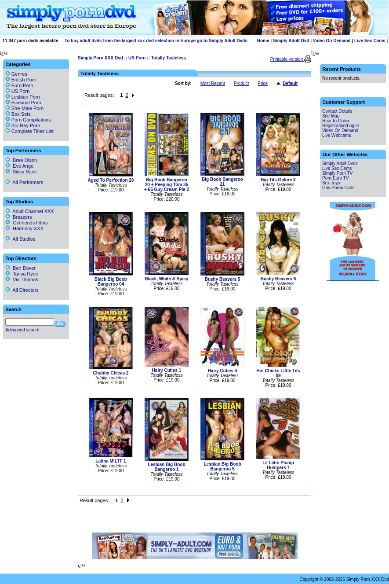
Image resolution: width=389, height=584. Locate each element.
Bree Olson (21, 160)
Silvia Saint (21, 171)
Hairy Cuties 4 (222, 370)
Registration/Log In (340, 125)
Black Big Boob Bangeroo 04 (111, 281)
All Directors (22, 290)
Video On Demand (332, 40)
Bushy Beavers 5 (222, 279)
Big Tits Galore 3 (278, 179)
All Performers (24, 182)
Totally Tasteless (168, 57)
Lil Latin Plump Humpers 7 (278, 465)
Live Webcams (336, 135)
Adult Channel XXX (29, 211)
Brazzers (18, 217)
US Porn (136, 57)
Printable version (287, 59)
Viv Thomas (21, 279)
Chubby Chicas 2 (110, 373)
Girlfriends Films (26, 222)
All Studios (20, 239)
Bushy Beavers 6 (278, 278)
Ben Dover (20, 268)
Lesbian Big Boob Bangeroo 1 (166, 467)
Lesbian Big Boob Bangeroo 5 (222, 466)
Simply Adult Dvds (340, 163)
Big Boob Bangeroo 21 (222, 182)
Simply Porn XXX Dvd (100, 57)
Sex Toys (331, 182)
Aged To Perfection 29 (111, 180)
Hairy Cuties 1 (167, 370)
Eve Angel (20, 166)
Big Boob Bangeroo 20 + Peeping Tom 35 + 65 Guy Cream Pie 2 (166, 184)
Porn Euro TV (335, 178)
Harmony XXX (24, 228)
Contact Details (337, 111)
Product (241, 83)
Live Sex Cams (369, 40)
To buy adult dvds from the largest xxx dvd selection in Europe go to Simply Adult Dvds (156, 40)
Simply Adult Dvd (291, 40)
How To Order (335, 120)
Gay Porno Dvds (338, 187)
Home (263, 40)
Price (263, 83)
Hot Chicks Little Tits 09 (278, 373)
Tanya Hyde (21, 273)
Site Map (330, 116)
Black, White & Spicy (167, 278)
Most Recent (212, 83)
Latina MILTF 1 (110, 461)
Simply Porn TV (337, 173)
